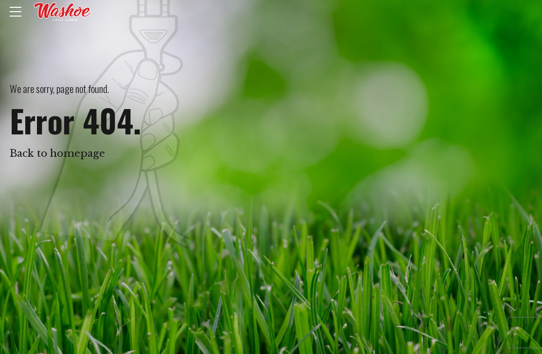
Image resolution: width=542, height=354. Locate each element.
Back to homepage (57, 153)
